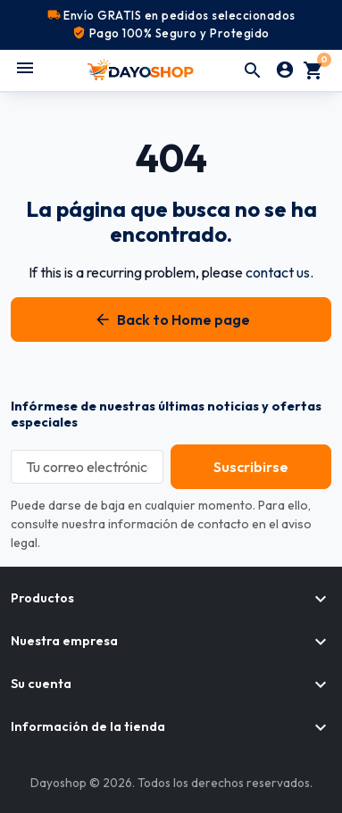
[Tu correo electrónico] (87, 467)
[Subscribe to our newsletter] (251, 466)
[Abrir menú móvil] (25, 68)
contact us (278, 272)
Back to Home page (171, 319)
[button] (252, 70)
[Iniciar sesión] (285, 70)
